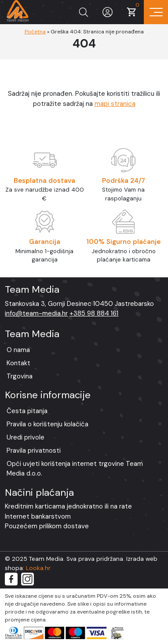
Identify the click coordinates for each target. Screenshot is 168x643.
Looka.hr (38, 568)
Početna (35, 31)
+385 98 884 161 (93, 313)
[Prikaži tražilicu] (83, 12)
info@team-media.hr (36, 313)
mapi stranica (115, 103)
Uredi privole (25, 437)
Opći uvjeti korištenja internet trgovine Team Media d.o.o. (75, 468)
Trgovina (20, 376)
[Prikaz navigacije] (156, 12)
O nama (18, 349)
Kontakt (18, 363)
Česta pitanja (27, 411)
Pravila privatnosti (34, 450)
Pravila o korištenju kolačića (47, 424)
